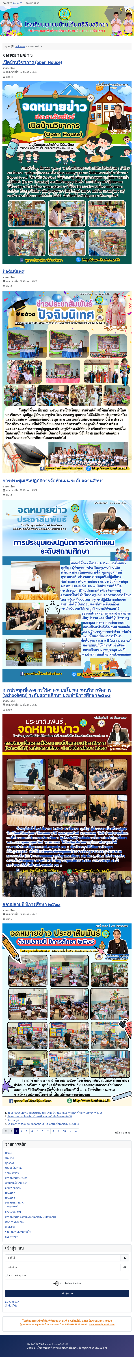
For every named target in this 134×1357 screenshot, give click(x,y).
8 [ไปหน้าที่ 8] (53, 1131)
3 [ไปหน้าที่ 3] (27, 1131)
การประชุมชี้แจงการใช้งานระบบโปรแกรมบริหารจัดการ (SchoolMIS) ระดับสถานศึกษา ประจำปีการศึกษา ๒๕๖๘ (56, 692)
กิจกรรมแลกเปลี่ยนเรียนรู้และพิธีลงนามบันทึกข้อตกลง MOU (39, 1116)
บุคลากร (9, 1163)
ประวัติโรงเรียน (13, 1167)
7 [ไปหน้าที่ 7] (48, 1131)
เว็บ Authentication (67, 1283)
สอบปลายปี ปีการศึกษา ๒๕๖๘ (31, 904)
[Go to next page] (70, 1131)
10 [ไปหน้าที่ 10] (64, 1131)
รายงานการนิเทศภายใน (18, 1231)
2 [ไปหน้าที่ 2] (21, 1131)
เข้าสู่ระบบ (67, 1293)
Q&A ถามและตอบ (14, 1221)
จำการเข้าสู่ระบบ (18, 1275)
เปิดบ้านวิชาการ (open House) (32, 62)
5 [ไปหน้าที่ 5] (37, 1131)
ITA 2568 (10, 1197)
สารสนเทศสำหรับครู (16, 1177)
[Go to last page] (76, 1131)
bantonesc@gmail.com (102, 1324)
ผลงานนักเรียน (13, 1211)
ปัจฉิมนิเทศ (13, 271)
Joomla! (31, 1347)
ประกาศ (9, 1158)
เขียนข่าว (10, 1226)
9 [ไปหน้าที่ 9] (58, 1131)
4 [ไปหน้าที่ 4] (32, 1131)
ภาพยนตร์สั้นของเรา (16, 1182)
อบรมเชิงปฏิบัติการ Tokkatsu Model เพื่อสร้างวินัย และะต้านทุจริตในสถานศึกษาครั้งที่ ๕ (54, 1112)
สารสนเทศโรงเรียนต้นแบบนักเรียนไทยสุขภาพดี (30, 1216)
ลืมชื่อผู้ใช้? (11, 1305)
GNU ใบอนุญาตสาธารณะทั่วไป (90, 1347)
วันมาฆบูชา (13, 1120)
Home (8, 1153)
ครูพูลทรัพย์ (12, 1206)
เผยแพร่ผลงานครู (14, 1202)
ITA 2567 (10, 1192)
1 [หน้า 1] (16, 1131)
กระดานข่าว (12, 1236)
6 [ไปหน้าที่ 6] (42, 1131)
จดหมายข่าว (12, 1172)
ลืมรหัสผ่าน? (12, 1301)
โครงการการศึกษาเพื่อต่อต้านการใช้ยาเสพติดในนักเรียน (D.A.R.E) (43, 1123)
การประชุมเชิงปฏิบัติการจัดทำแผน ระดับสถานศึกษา (53, 480)
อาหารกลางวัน (13, 1187)
